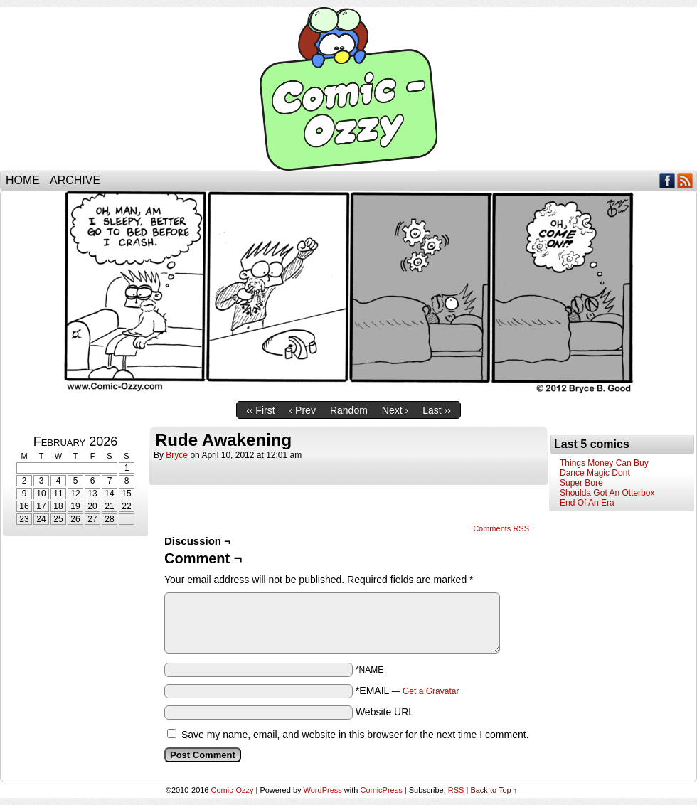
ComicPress (381, 790)
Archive (75, 180)
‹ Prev (302, 410)
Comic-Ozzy (348, 89)
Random (349, 410)
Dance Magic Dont (595, 473)
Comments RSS (501, 528)
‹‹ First (260, 410)
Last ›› (436, 410)
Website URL (385, 712)
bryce (177, 455)
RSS (685, 180)
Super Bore (581, 483)
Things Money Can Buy (604, 463)
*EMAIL (407, 690)
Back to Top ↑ (493, 790)
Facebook (667, 180)
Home (23, 180)
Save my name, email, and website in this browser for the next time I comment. (355, 734)
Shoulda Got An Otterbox (607, 493)
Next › (395, 410)
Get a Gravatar (431, 691)
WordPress (323, 790)
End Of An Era (587, 503)
